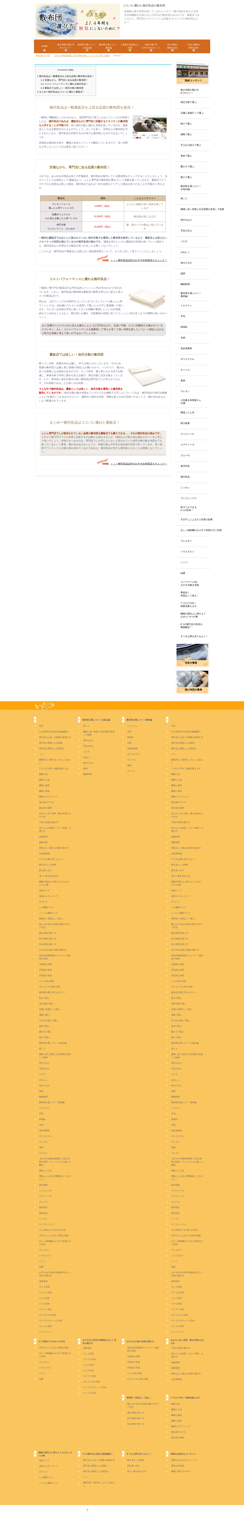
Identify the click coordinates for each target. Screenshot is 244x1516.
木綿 (183, 337)
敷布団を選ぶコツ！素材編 (191, 294)
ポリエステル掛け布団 (49, 987)
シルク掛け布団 (46, 981)
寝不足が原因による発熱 (50, 743)
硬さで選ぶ (186, 177)
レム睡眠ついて (46, 907)
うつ (41, 754)
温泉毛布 (43, 1281)
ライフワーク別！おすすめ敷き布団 (190, 583)
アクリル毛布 (45, 1292)
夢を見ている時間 (47, 865)
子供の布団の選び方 (48, 822)
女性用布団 (44, 853)
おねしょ (185, 252)
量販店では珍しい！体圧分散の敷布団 (62, 88)
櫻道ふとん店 (187, 412)
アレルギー (186, 541)
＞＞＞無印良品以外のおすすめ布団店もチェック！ (131, 260)
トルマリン (186, 305)
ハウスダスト (187, 551)
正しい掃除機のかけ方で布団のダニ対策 (201, 530)
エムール (185, 455)
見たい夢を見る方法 (48, 876)
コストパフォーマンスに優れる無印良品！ (64, 84)
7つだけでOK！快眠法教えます (189, 604)
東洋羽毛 (185, 466)
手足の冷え (186, 230)
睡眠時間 (185, 284)
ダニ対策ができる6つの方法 (52, 1230)
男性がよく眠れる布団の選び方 (54, 848)
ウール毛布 (44, 1304)
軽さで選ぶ (186, 123)
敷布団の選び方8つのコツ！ (52, 992)
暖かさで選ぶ (187, 166)
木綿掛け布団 (45, 964)
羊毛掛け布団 (45, 975)
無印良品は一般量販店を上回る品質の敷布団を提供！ (65, 76)
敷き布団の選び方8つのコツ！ (190, 91)
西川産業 (185, 423)
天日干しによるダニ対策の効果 (197, 519)
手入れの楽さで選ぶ (191, 145)
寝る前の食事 (45, 808)
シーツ (184, 562)
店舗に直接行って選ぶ (192, 113)
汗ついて (43, 901)
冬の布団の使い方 (47, 944)
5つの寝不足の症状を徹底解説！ (54, 731)
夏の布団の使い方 (47, 933)
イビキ (184, 241)
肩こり (184, 198)
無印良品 (185, 476)
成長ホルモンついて (48, 896)
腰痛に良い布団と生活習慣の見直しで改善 (202, 209)
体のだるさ (186, 262)
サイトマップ (45, 1332)
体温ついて (44, 890)
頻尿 (183, 273)
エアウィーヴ (187, 444)
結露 (183, 573)
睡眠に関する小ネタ (180, 1471)
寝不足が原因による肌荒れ (51, 748)
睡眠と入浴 (44, 780)
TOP (41, 706)
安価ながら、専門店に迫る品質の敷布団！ (64, 80)
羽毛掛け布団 (45, 970)
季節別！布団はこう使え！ (190, 594)
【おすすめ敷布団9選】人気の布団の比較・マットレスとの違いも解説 (55, 1161)
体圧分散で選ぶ (189, 102)
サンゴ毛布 (44, 1287)
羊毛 (183, 316)
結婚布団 (43, 836)
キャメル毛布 (45, 1326)
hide (71, 70)
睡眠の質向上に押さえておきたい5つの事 (193, 615)
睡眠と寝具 (44, 785)
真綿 (183, 380)
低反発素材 (186, 348)
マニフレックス (189, 498)
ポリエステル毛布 (47, 1315)
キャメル (185, 369)
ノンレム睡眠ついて (48, 913)
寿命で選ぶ (186, 155)
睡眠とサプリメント (48, 796)
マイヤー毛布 (45, 1309)
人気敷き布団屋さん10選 (191, 401)
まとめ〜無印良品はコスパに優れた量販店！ (61, 91)
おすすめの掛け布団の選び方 (53, 950)
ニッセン (185, 487)
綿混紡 (184, 327)
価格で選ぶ (186, 134)
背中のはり (186, 220)
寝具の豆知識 (177, 1466)
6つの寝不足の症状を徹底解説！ (191, 626)
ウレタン (185, 391)
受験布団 (43, 842)
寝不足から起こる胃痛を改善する (55, 737)
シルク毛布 (44, 1298)
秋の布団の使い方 (47, 938)
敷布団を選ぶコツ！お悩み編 (191, 187)
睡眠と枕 (43, 774)
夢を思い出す (45, 870)
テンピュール (187, 434)
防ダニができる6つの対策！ (189, 508)
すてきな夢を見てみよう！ (194, 636)
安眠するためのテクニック (184, 1460)
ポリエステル (187, 359)
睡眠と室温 (44, 791)
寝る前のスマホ (46, 802)
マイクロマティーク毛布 (50, 1320)
